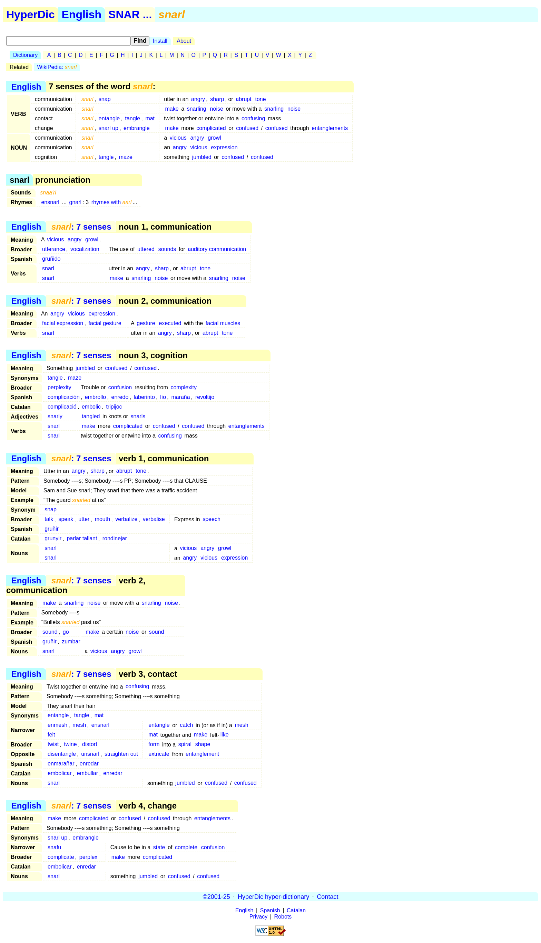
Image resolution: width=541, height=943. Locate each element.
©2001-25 (216, 896)
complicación (63, 397)
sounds (167, 249)
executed (170, 323)
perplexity (59, 387)
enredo (119, 397)
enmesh (57, 725)
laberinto (144, 397)
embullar (87, 773)
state (159, 847)
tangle (132, 118)
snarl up (108, 128)
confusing (253, 118)
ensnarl (50, 202)
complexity (183, 387)
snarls (138, 416)
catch (186, 725)
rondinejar (114, 539)
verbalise (154, 519)
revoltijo (204, 397)
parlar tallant (82, 539)
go (66, 632)
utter (83, 519)
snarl (48, 268)
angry (198, 99)
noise (216, 109)
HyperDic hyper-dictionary (273, 896)
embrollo (95, 397)
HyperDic (30, 14)
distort (89, 745)
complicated (211, 128)
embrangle (137, 128)
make (171, 109)
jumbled (202, 157)
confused (247, 128)
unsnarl (90, 754)
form (153, 745)
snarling (196, 109)
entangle (109, 118)
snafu (54, 847)
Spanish (270, 910)
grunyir (53, 539)
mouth (102, 519)
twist (53, 745)
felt (51, 735)
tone (260, 99)
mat (150, 118)
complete (186, 847)
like (224, 735)
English (82, 14)
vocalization (84, 249)
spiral (184, 745)
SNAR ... (130, 14)
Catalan (296, 910)
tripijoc (114, 407)
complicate (61, 857)
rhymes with (111, 202)
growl (214, 138)
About (184, 41)
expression (224, 147)
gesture (146, 323)
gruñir (52, 529)
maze (125, 157)
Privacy (258, 917)
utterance (53, 249)
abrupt (243, 99)
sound (50, 632)
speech (211, 519)
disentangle (62, 754)
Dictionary (25, 55)
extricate (158, 754)
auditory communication (217, 249)
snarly (55, 416)
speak (65, 519)
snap (105, 99)
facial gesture (105, 323)
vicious (178, 138)
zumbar (71, 641)
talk (49, 519)
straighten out (121, 754)
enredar (89, 764)
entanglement (202, 754)
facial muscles (223, 323)
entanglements (330, 128)
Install (160, 41)
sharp (217, 99)
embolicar (59, 773)
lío (163, 397)
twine (70, 745)
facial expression (62, 323)
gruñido (51, 259)
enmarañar (61, 764)
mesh (79, 725)
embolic (91, 407)
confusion (120, 387)
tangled (91, 416)
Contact (327, 896)
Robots (283, 917)
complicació (62, 407)
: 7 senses (81, 226)
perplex (88, 857)
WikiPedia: (57, 67)
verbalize (126, 519)
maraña (180, 397)
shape (202, 745)
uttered (146, 249)
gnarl (75, 202)
